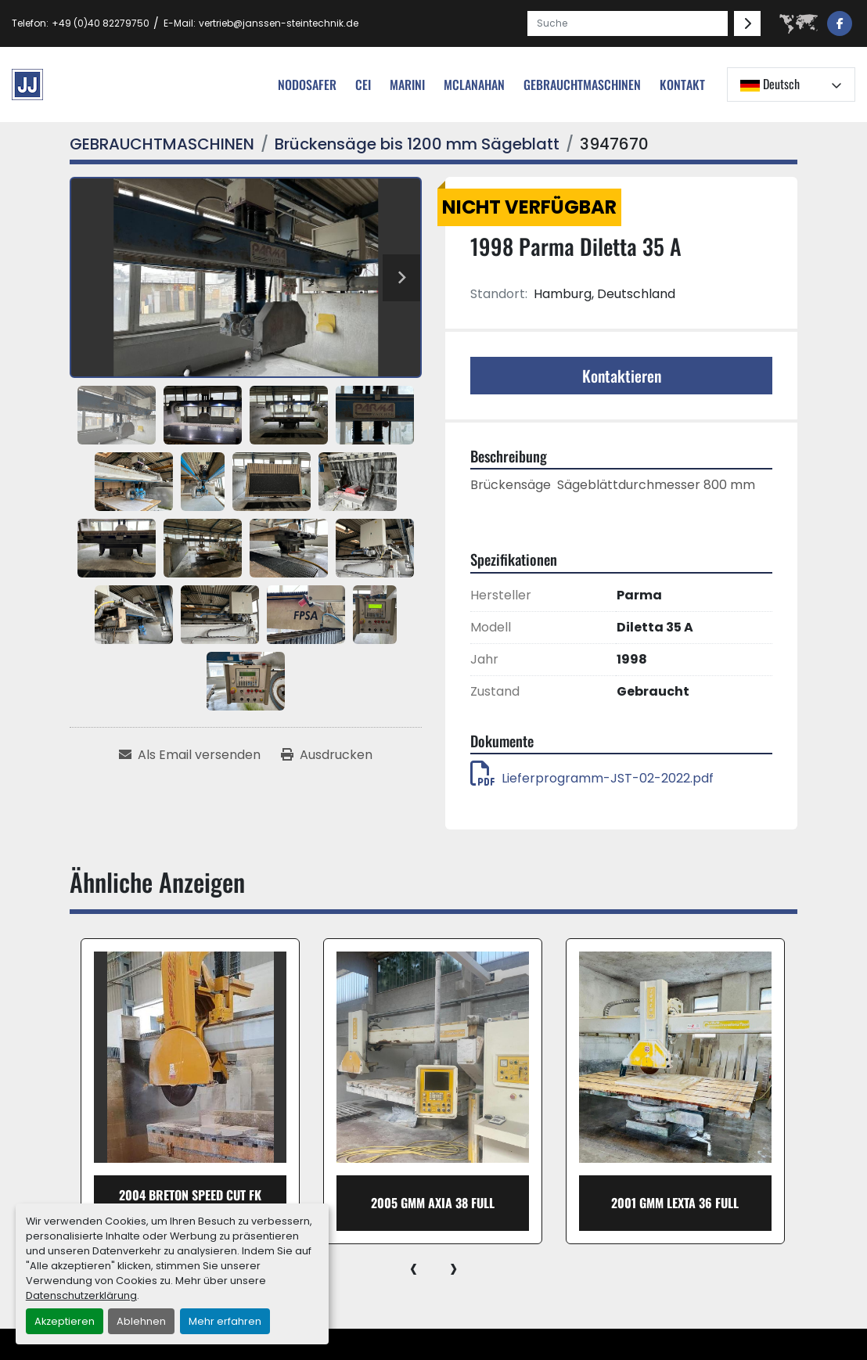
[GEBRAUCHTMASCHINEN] (162, 144)
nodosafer (307, 84)
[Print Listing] (327, 755)
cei (363, 84)
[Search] (627, 23)
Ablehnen (141, 1321)
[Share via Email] (190, 755)
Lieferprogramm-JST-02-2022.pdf (592, 778)
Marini (407, 84)
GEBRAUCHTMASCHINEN (582, 84)
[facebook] (839, 23)
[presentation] (413, 1267)
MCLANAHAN (474, 84)
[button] (582, 84)
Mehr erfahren (225, 1321)
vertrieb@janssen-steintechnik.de (278, 23)
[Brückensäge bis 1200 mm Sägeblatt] (417, 144)
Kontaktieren (621, 375)
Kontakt (682, 84)
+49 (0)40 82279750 (100, 23)
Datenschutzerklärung (81, 1295)
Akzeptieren (64, 1321)
